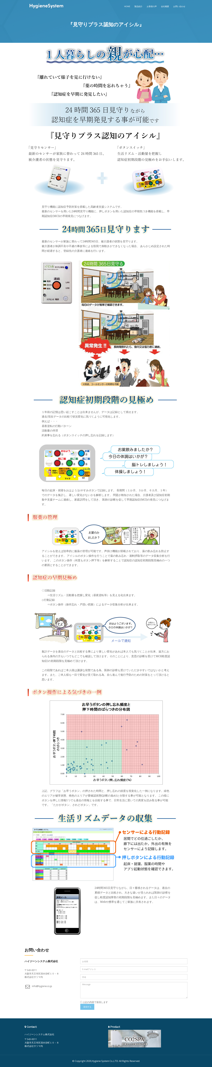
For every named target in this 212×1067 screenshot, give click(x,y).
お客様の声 (152, 6)
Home (127, 6)
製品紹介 (138, 6)
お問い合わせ (179, 6)
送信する (87, 1006)
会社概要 (165, 6)
